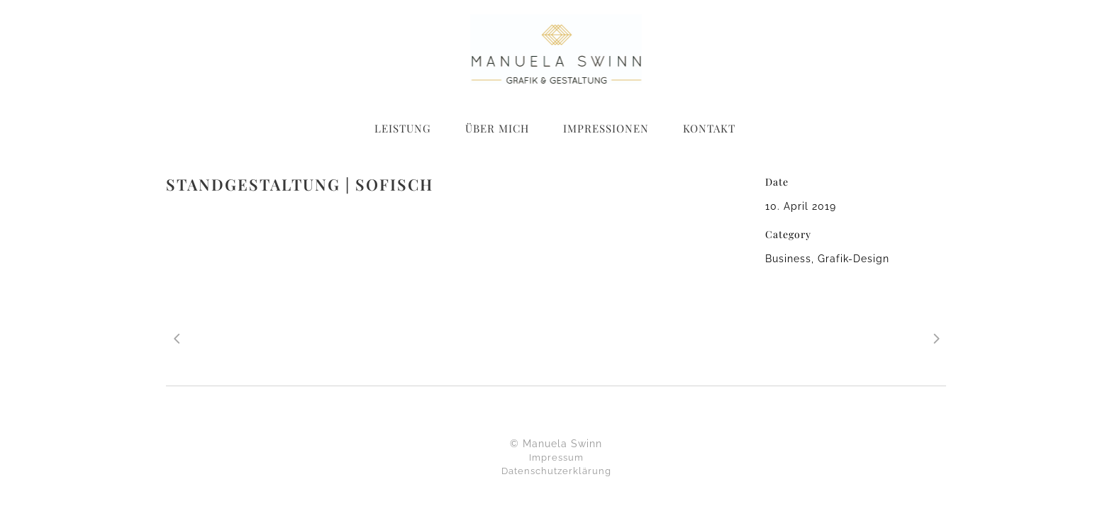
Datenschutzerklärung (556, 471)
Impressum (556, 457)
